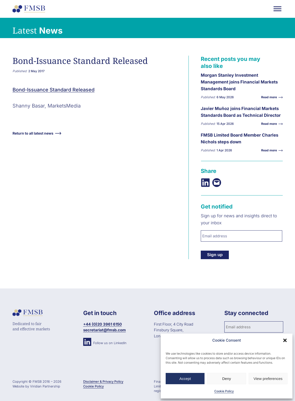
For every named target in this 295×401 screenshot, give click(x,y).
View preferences (268, 378)
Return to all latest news (33, 133)
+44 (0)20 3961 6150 (102, 324)
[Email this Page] (216, 182)
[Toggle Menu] (277, 8)
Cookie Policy (224, 391)
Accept (185, 378)
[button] (284, 340)
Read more (270, 97)
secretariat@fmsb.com (104, 330)
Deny (226, 378)
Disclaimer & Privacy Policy (103, 381)
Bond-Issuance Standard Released (53, 90)
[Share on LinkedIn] (205, 182)
